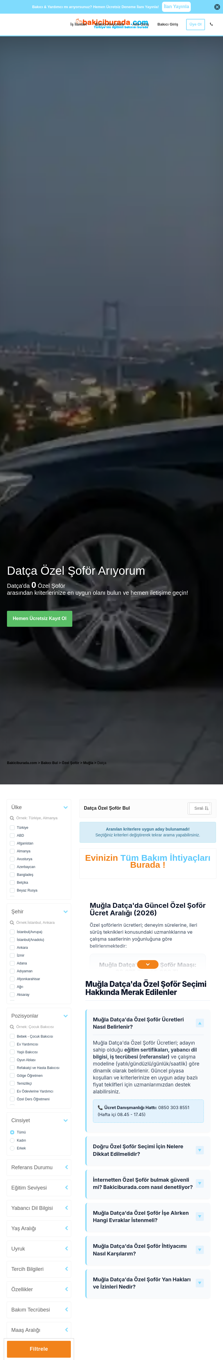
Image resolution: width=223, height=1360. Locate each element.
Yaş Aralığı (23, 1228)
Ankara (22, 948)
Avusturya (24, 859)
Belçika (22, 883)
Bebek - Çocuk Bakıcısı (35, 1036)
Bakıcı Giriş (167, 24)
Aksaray (23, 995)
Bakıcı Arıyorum (109, 24)
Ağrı (20, 987)
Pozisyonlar (24, 1016)
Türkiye (22, 828)
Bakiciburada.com (22, 763)
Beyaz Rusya (27, 890)
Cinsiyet (20, 1120)
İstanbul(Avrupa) (29, 932)
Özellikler (22, 1289)
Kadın (21, 1140)
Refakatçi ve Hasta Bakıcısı (38, 1068)
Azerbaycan (26, 867)
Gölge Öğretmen (30, 1076)
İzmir (20, 955)
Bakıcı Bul (49, 763)
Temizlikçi (24, 1083)
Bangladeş (25, 875)
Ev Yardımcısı (27, 1044)
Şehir (17, 912)
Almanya (23, 851)
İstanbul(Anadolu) (30, 940)
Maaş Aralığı (25, 1330)
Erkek (21, 1148)
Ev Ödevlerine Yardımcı (35, 1091)
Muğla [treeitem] (88, 763)
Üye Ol (196, 24)
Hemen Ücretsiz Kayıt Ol (39, 618)
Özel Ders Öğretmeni (33, 1099)
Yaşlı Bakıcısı (27, 1052)
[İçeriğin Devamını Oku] (148, 964)
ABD (20, 835)
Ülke (16, 807)
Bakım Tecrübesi (30, 1310)
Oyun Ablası (26, 1060)
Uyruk (18, 1249)
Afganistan (25, 843)
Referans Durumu (32, 1167)
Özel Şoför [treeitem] (71, 763)
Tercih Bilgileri (27, 1269)
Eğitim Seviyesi (29, 1188)
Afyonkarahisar (28, 979)
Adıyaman (25, 971)
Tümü (21, 1132)
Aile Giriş (140, 24)
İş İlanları (79, 24)
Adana (22, 963)
